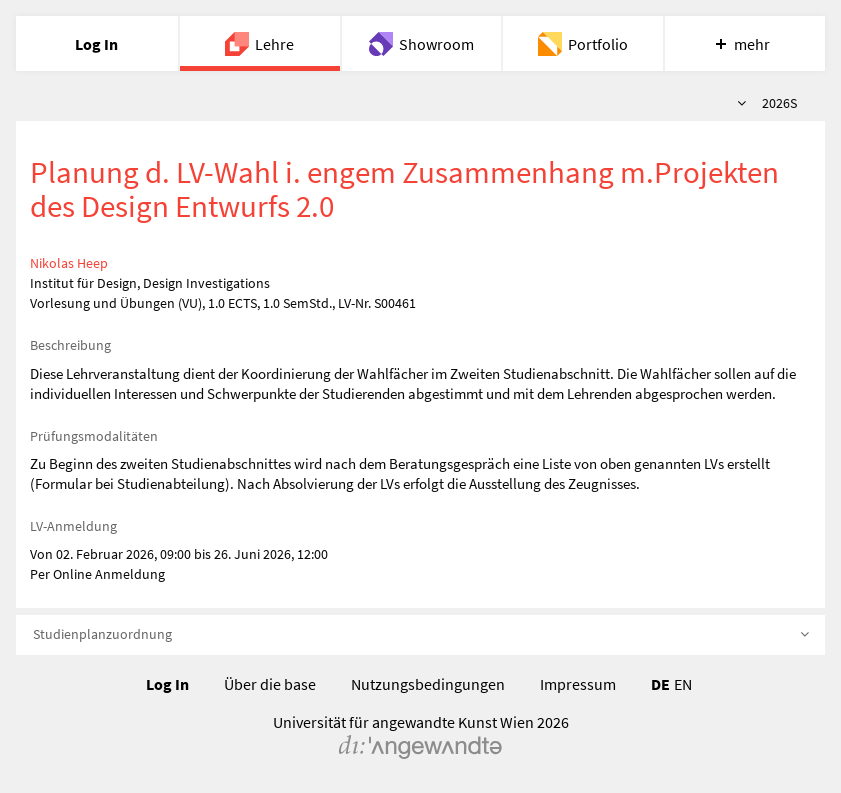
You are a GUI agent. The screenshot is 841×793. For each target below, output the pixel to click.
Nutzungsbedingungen (428, 684)
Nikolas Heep (69, 263)
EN (683, 684)
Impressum (578, 684)
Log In (167, 684)
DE (660, 684)
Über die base (270, 684)
